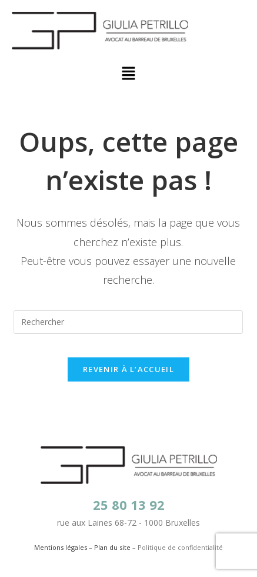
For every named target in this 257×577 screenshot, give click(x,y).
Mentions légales (60, 547)
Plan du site (112, 547)
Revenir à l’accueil (128, 369)
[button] (128, 73)
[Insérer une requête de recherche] (128, 322)
